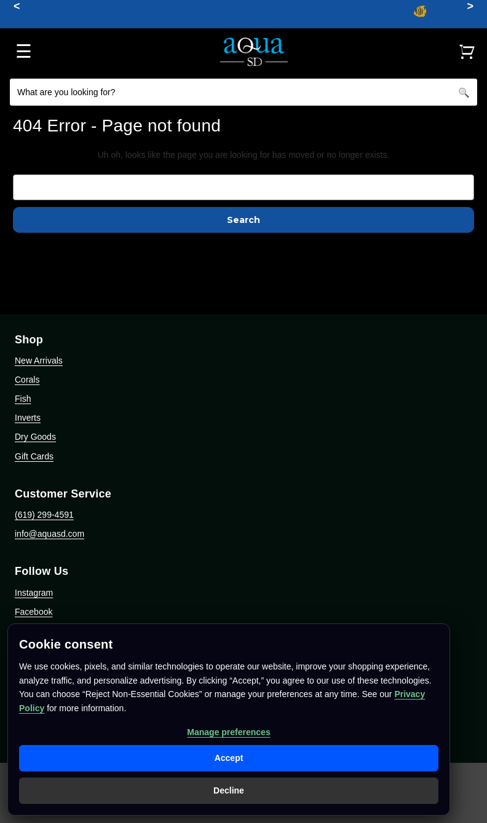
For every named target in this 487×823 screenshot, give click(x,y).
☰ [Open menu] (23, 51)
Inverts (28, 418)
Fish (23, 399)
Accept (229, 758)
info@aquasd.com (49, 534)
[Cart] (466, 51)
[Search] (463, 92)
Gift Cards (34, 456)
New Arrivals (39, 360)
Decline (228, 790)
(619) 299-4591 (44, 515)
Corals (27, 379)
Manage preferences (228, 732)
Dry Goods (35, 437)
